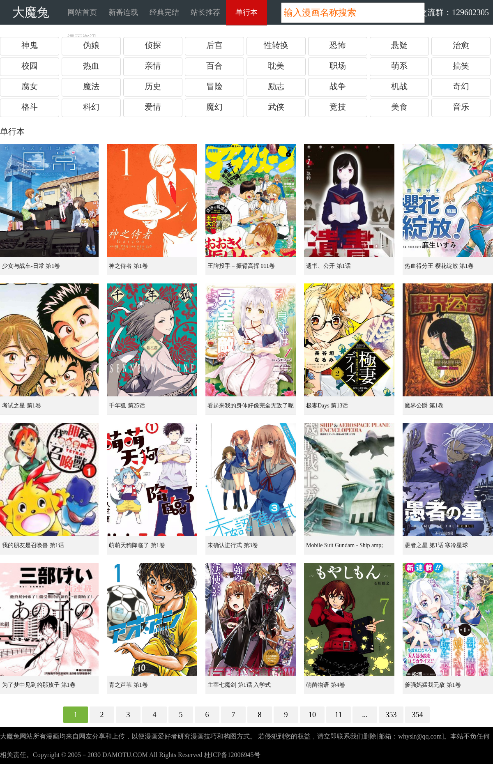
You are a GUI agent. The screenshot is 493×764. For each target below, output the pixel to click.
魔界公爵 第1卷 (424, 406)
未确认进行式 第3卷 (232, 545)
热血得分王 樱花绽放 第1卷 (439, 266)
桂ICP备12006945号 (232, 754)
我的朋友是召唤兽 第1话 (33, 545)
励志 (276, 86)
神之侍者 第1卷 (128, 266)
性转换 (276, 45)
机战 (399, 86)
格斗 (29, 106)
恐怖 (337, 45)
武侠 (276, 106)
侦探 (153, 45)
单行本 (246, 12)
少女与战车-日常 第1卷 (31, 266)
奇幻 (461, 86)
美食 (399, 106)
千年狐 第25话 (127, 406)
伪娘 (91, 45)
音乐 (461, 106)
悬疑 (399, 45)
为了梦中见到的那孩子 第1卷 (39, 685)
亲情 (153, 65)
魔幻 (214, 106)
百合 (214, 65)
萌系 (399, 65)
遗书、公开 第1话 (328, 266)
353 (391, 715)
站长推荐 (205, 12)
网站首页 (82, 12)
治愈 (461, 45)
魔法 (91, 86)
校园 (29, 65)
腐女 (29, 86)
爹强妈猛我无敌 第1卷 (433, 685)
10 (312, 715)
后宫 (214, 45)
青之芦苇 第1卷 (128, 685)
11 (338, 715)
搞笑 (461, 65)
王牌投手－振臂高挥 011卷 (241, 266)
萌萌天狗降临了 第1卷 (137, 545)
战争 (337, 86)
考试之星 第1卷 (21, 406)
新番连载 (123, 12)
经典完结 (164, 12)
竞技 (337, 106)
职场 (337, 65)
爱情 (153, 106)
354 (417, 715)
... (365, 715)
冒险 (214, 86)
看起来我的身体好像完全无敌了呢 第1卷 (250, 409)
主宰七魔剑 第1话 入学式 (239, 685)
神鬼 (29, 45)
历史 (153, 86)
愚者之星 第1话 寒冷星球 (436, 545)
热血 (91, 65)
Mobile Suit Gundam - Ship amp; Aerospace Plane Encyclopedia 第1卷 (349, 548)
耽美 (276, 65)
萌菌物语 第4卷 (325, 685)
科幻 (91, 106)
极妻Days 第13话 (327, 406)
